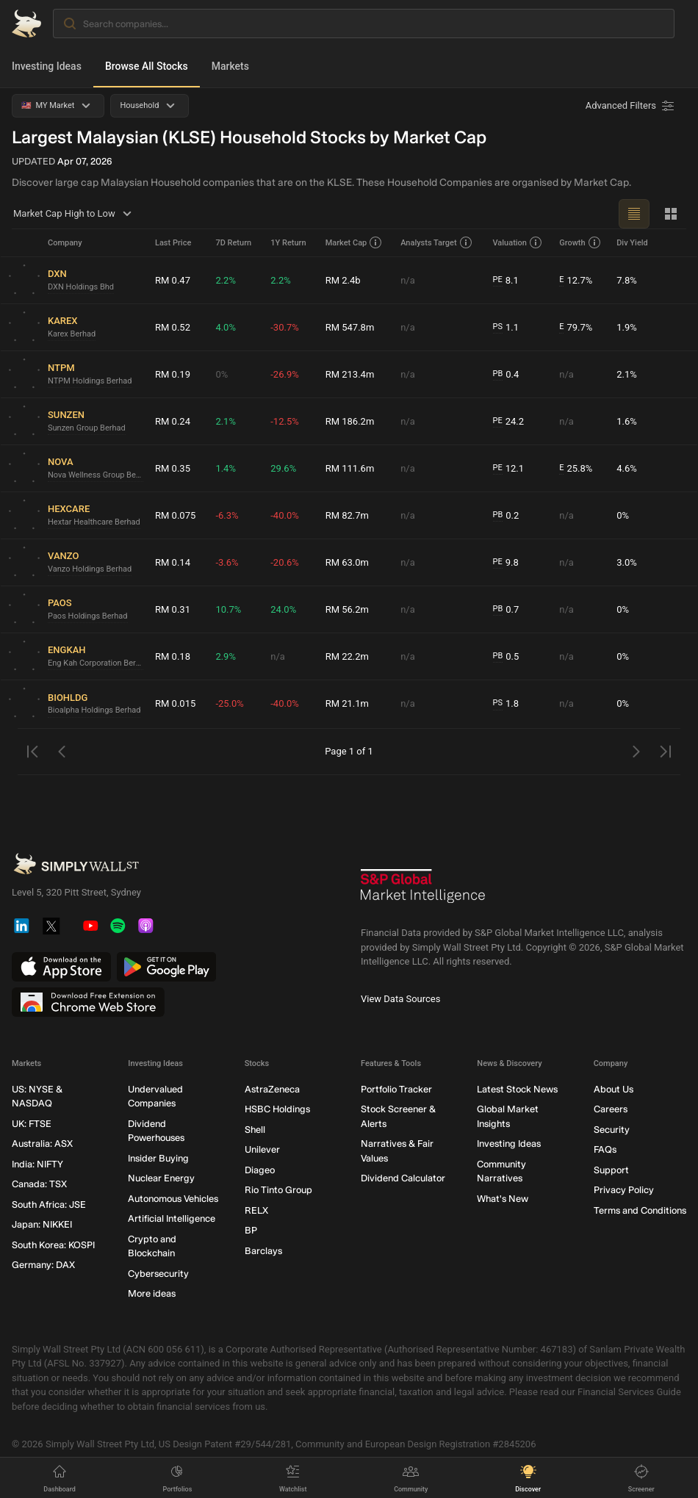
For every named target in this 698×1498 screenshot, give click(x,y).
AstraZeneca (272, 1089)
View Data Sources (400, 998)
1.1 (506, 327)
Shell (255, 1129)
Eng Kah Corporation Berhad (95, 663)
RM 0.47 (172, 280)
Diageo (260, 1169)
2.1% (626, 374)
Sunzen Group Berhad (87, 428)
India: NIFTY (37, 1164)
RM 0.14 (172, 562)
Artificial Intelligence (171, 1218)
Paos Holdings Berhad (88, 616)
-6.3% (226, 515)
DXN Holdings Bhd (81, 287)
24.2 (509, 421)
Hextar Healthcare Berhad (94, 522)
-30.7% (284, 327)
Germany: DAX (43, 1264)
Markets (230, 66)
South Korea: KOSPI (53, 1244)
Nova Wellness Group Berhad (95, 475)
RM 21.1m (347, 703)
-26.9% (284, 374)
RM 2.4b (343, 280)
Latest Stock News (517, 1089)
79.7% (575, 327)
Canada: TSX (39, 1183)
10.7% (228, 609)
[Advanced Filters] (631, 106)
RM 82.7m (347, 515)
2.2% (225, 280)
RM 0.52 (172, 327)
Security (612, 1129)
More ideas (152, 1293)
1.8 (506, 703)
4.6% (626, 468)
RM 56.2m (347, 609)
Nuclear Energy (161, 1178)
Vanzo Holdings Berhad (90, 569)
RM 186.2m (350, 421)
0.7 (506, 609)
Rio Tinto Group (278, 1189)
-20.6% (284, 562)
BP (251, 1230)
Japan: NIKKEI (42, 1224)
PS (498, 326)
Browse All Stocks (146, 66)
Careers (610, 1109)
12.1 (509, 468)
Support (611, 1169)
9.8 (506, 562)
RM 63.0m (347, 562)
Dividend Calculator (403, 1178)
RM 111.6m (350, 468)
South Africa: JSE (49, 1204)
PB (498, 373)
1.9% (626, 327)
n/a (407, 280)
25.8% (575, 468)
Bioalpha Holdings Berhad (94, 710)
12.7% (575, 280)
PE (498, 279)
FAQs (605, 1149)
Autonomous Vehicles (173, 1198)
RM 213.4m (350, 374)
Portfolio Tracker (396, 1089)
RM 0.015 (175, 703)
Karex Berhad (72, 334)
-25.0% (229, 703)
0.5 (506, 656)
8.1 (506, 280)
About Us (613, 1089)
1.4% (225, 468)
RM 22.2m (347, 656)
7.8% (626, 280)
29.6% (283, 468)
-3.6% (226, 562)
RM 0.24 (172, 421)
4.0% (225, 327)
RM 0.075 (175, 515)
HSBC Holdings (277, 1109)
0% (221, 374)
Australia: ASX (42, 1143)
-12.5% (284, 421)
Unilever (262, 1149)
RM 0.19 (172, 374)
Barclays (263, 1250)
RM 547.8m (350, 327)
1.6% (626, 421)
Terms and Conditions (640, 1210)
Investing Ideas (47, 66)
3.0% (626, 562)
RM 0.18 (172, 656)
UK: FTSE (31, 1123)
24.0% (283, 609)
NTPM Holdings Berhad (90, 381)
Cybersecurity (158, 1273)
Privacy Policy (624, 1189)
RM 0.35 (172, 468)
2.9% (225, 656)
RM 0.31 (172, 609)
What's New (502, 1198)
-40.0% (284, 515)
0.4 (506, 374)
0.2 (506, 515)
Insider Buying (158, 1158)
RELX (256, 1210)
